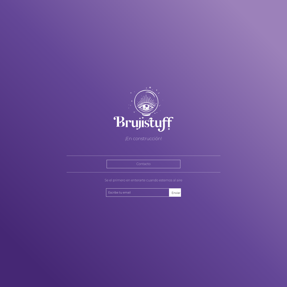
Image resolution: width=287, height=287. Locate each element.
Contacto (143, 164)
